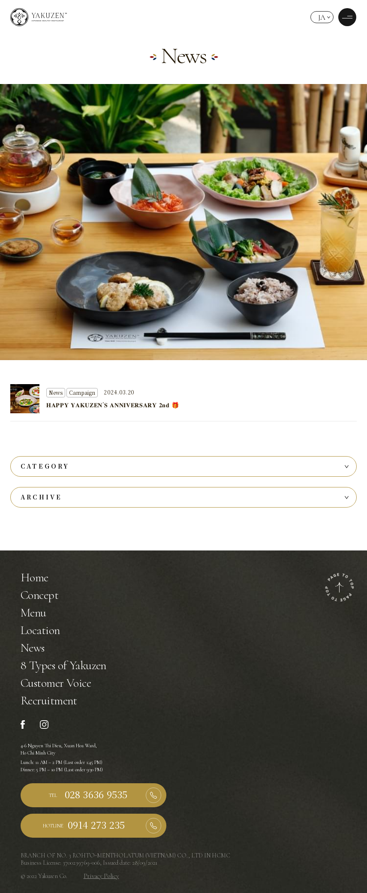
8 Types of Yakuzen (63, 665)
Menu (33, 612)
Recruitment (49, 700)
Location (40, 630)
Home (34, 577)
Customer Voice (56, 683)
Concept (39, 595)
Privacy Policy (101, 876)
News (33, 647)
